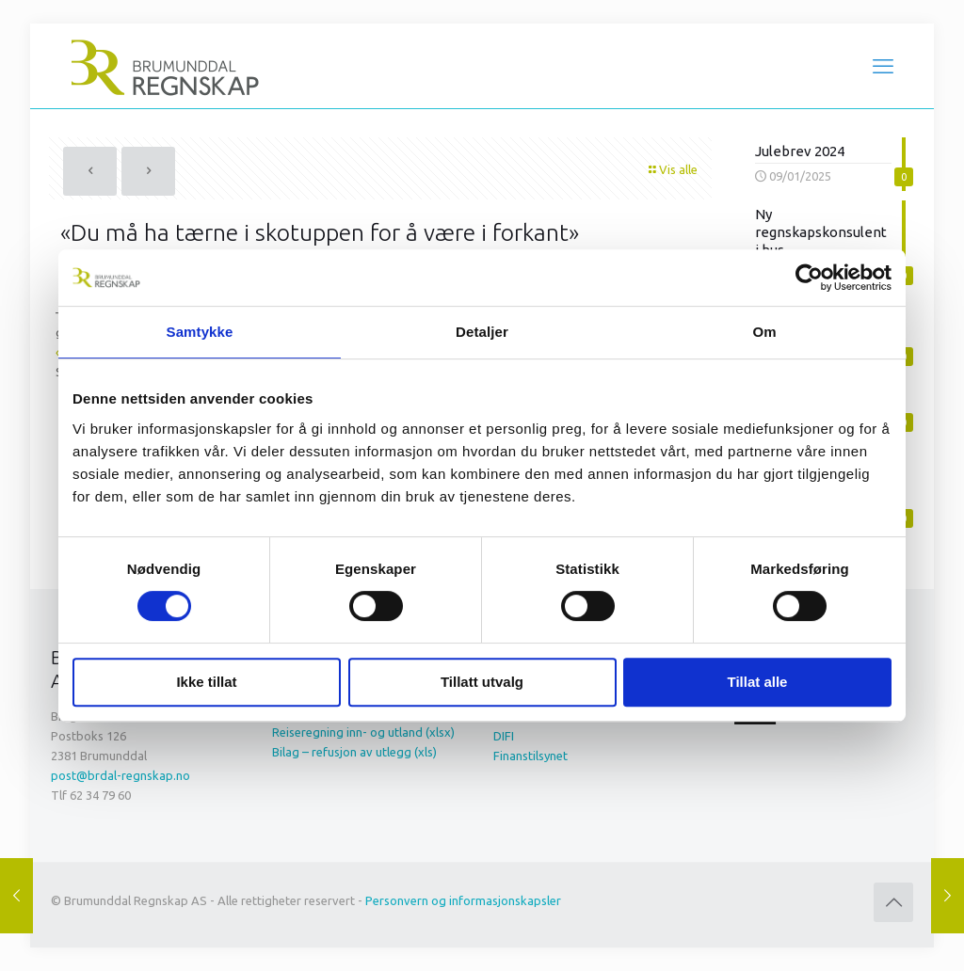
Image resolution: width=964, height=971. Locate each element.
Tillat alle (758, 682)
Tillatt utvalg (482, 682)
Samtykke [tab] (200, 332)
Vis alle (672, 169)
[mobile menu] (883, 66)
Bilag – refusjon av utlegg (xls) (354, 751)
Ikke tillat (206, 682)
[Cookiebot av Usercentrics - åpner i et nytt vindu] (809, 277)
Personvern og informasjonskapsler (463, 900)
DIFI (503, 735)
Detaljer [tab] (482, 332)
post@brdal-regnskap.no (120, 775)
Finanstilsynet (530, 755)
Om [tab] (764, 332)
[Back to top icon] (893, 902)
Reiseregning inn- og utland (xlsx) (363, 732)
